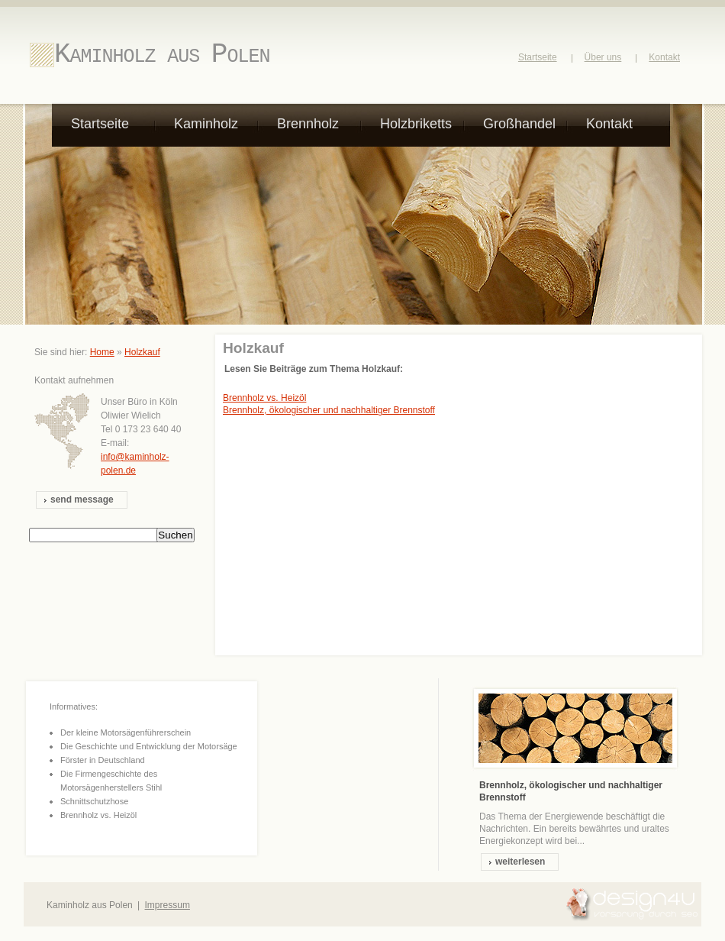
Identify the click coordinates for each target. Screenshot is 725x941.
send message (82, 499)
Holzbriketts (416, 123)
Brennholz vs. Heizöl (264, 398)
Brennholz (308, 123)
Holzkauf (142, 352)
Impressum (167, 905)
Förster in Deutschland (102, 760)
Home (102, 352)
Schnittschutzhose (94, 801)
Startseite (537, 57)
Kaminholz (206, 123)
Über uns (603, 57)
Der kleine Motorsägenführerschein (125, 732)
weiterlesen (520, 861)
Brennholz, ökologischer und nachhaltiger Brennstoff (329, 410)
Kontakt (664, 57)
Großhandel (519, 123)
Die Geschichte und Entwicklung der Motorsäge (148, 746)
